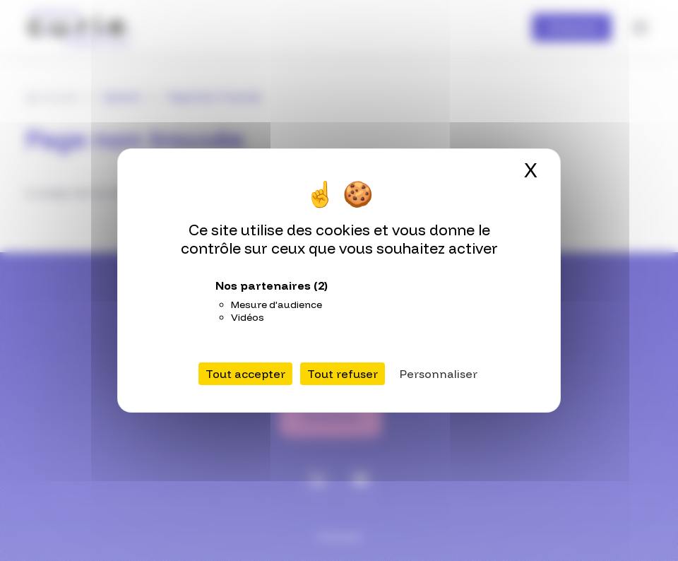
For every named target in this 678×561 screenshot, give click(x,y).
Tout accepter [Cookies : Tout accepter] (245, 374)
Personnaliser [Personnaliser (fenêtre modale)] (438, 374)
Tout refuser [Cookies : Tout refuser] (342, 374)
